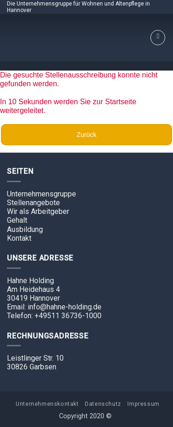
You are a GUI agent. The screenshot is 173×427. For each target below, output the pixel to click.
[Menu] (157, 38)
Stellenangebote (33, 202)
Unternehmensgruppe (41, 194)
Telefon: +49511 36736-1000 (54, 315)
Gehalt (17, 220)
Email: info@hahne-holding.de (54, 306)
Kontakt (19, 238)
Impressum (143, 404)
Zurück (86, 134)
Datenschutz (103, 404)
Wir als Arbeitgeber (38, 211)
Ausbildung (25, 229)
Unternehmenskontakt (47, 404)
